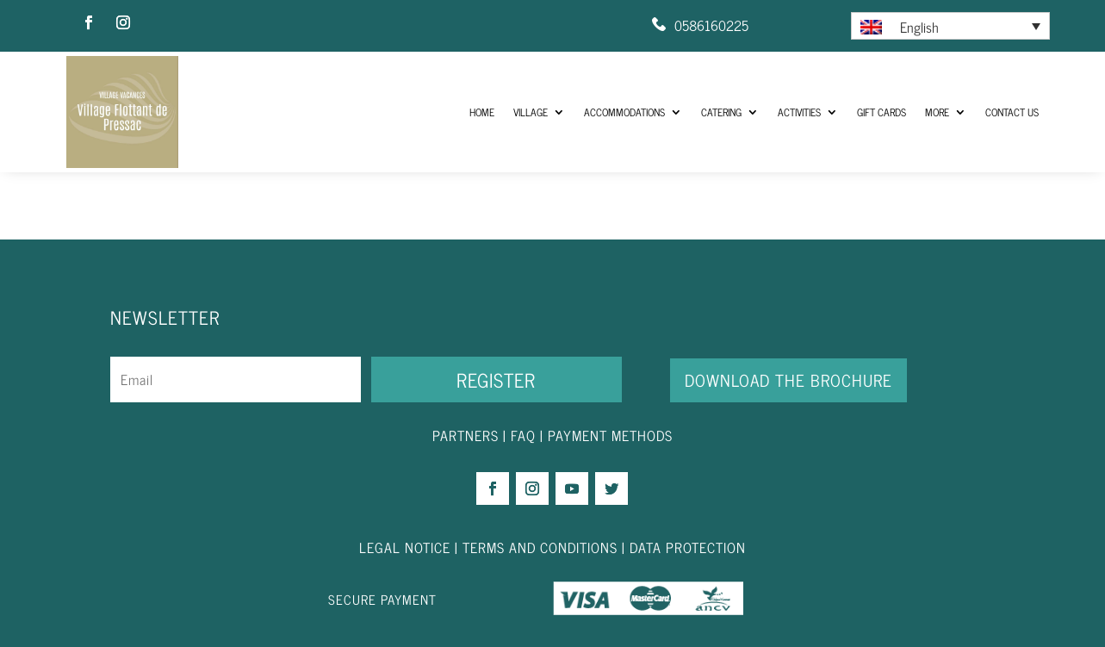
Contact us (1012, 112)
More (937, 112)
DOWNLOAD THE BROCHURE (788, 379)
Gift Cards (881, 112)
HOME (481, 112)
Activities (799, 112)
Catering (721, 112)
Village (530, 112)
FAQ (523, 435)
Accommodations (624, 112)
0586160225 (711, 25)
